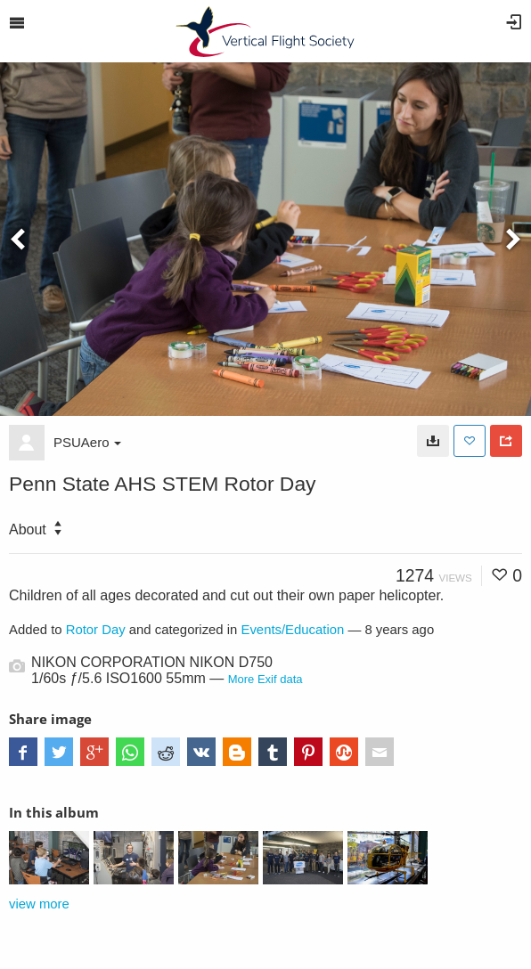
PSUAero (87, 442)
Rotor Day (96, 630)
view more (39, 904)
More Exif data (265, 679)
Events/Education (293, 630)
